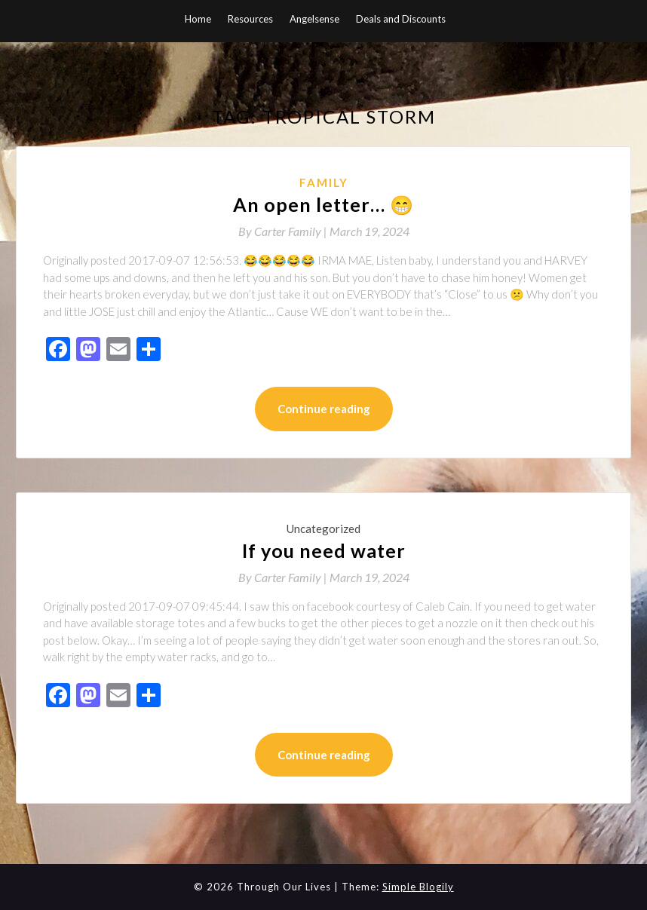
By (284, 231)
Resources (250, 19)
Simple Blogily (418, 887)
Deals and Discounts (401, 19)
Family (323, 182)
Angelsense (314, 19)
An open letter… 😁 (323, 204)
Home (198, 19)
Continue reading (324, 408)
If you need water (324, 550)
